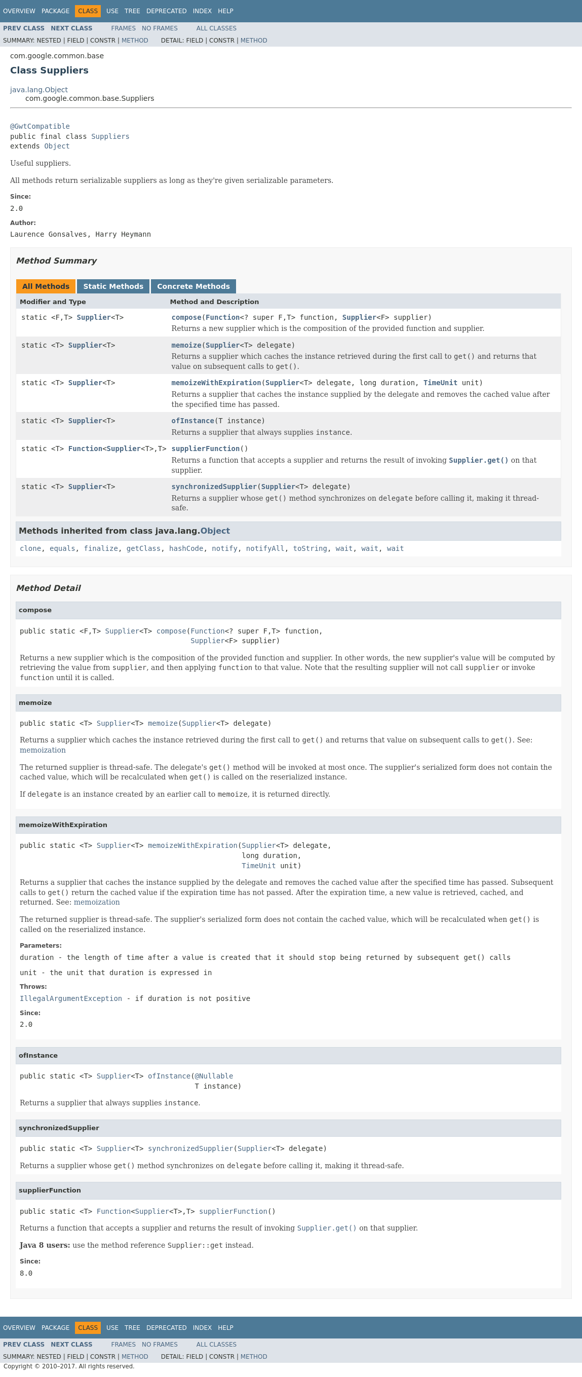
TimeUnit (440, 383)
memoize (187, 345)
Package (55, 11)
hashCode (186, 548)
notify (225, 548)
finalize (101, 548)
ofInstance (193, 421)
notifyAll (265, 548)
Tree (132, 11)
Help (226, 11)
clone (30, 548)
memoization (43, 750)
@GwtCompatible (40, 126)
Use (112, 11)
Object (57, 146)
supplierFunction (206, 448)
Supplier (94, 317)
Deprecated (166, 11)
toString (310, 548)
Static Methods (113, 286)
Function (223, 317)
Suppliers (110, 136)
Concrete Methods (193, 286)
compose (187, 317)
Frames (123, 28)
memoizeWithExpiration (216, 383)
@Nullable (214, 1076)
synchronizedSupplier (214, 486)
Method (135, 40)
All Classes (217, 28)
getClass (144, 548)
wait (344, 548)
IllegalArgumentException (71, 998)
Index (202, 11)
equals (62, 548)
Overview (19, 11)
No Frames (160, 28)
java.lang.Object (39, 90)
